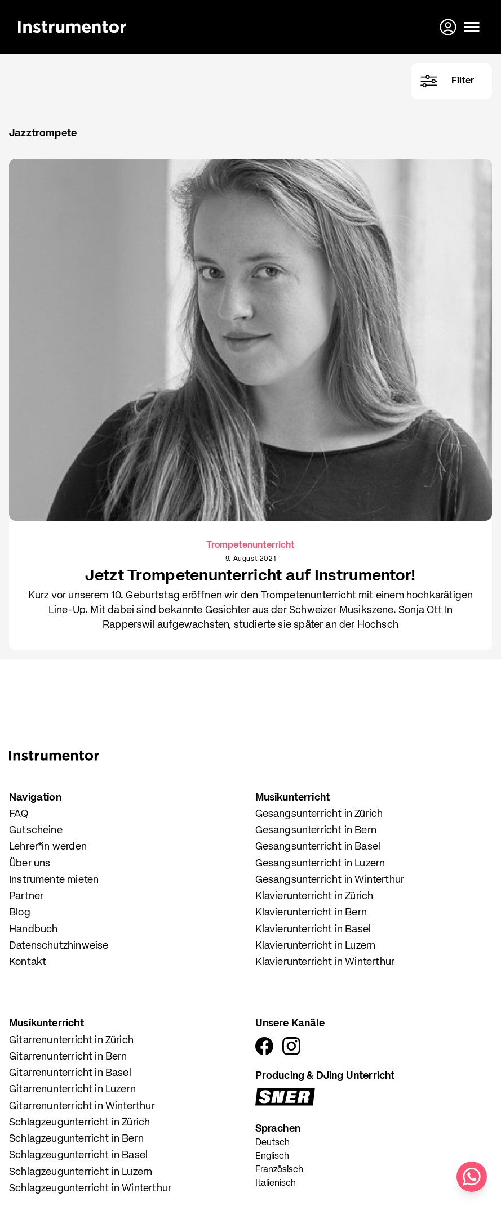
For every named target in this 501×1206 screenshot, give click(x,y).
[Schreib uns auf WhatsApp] (471, 1176)
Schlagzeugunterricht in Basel (78, 1155)
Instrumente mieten (54, 880)
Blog (19, 913)
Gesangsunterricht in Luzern (320, 864)
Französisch (279, 1169)
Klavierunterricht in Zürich (314, 896)
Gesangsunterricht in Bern (316, 830)
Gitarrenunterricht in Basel (70, 1073)
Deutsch (272, 1142)
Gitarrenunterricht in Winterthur (82, 1106)
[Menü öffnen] (471, 27)
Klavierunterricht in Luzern (315, 946)
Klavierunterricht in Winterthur (325, 962)
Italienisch (275, 1183)
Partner (26, 896)
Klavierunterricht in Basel (313, 929)
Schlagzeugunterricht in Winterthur (90, 1188)
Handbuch (33, 929)
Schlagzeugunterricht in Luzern (80, 1172)
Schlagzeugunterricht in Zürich (79, 1123)
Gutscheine (36, 830)
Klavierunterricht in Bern (311, 913)
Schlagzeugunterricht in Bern (76, 1139)
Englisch (272, 1156)
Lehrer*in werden (48, 847)
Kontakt (27, 962)
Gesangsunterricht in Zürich (319, 814)
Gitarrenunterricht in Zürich (71, 1040)
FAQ (19, 814)
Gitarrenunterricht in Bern (68, 1057)
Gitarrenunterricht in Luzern (72, 1089)
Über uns (29, 864)
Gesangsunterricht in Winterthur (330, 880)
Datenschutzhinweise (58, 946)
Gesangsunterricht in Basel (318, 847)
